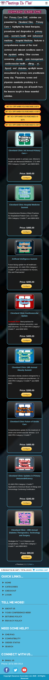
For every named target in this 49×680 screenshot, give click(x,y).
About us (8, 608)
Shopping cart (42, 570)
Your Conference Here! (16, 612)
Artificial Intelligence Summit (24, 259)
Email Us (8, 660)
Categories (10, 586)
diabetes (22, 68)
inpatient (12, 54)
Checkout (9, 590)
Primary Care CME (18, 17)
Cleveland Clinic (25, 22)
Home (6, 582)
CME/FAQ (8, 634)
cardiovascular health (15, 64)
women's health (18, 36)
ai (38, 64)
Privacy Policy (12, 620)
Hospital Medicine (23, 40)
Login (6, 594)
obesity (19, 59)
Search (7, 646)
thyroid (8, 68)
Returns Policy (12, 616)
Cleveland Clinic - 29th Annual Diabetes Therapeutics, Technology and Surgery (24, 532)
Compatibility (11, 638)
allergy (31, 64)
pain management (34, 59)
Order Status (11, 642)
